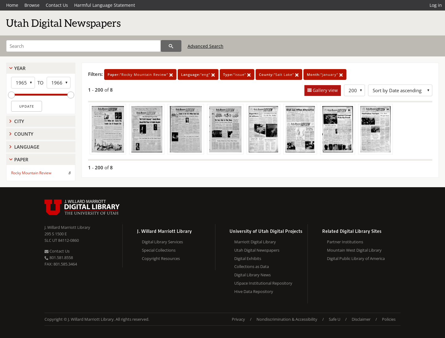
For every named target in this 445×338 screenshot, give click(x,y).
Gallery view (325, 90)
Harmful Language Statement (104, 5)
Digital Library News (252, 275)
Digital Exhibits (247, 258)
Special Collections (159, 250)
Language (26, 147)
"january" (325, 74)
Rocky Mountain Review (31, 172)
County (23, 134)
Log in (436, 5)
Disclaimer (361, 319)
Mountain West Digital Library (354, 250)
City (19, 121)
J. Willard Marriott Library (67, 227)
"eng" (198, 74)
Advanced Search (205, 46)
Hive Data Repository (253, 291)
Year (20, 68)
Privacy (238, 319)
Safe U (334, 319)
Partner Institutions (345, 242)
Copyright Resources (161, 258)
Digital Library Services (162, 242)
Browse (32, 5)
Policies (389, 319)
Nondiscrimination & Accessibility (286, 319)
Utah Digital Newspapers (256, 250)
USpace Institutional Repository (263, 283)
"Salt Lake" (279, 74)
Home (12, 5)
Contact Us (57, 5)
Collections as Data (251, 266)
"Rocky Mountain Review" (140, 74)
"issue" (237, 74)
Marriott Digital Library (255, 242)
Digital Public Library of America (356, 258)
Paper (21, 159)
